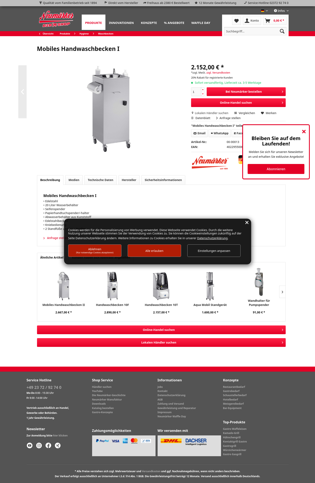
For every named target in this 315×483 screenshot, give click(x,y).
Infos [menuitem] (279, 11)
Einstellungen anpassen (214, 251)
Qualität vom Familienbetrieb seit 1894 (70, 3)
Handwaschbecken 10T (161, 305)
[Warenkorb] (275, 21)
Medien (74, 180)
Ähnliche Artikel (52, 257)
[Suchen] (282, 31)
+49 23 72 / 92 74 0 (44, 387)
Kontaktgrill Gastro (235, 441)
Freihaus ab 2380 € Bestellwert (168, 3)
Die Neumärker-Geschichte (109, 395)
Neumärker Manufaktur (107, 399)
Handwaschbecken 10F (112, 305)
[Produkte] (93, 22)
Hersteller (129, 180)
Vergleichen (244, 113)
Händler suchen (102, 387)
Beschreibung (50, 180)
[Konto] (252, 21)
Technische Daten (100, 180)
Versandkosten (151, 471)
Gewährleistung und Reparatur (177, 408)
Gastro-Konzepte (102, 412)
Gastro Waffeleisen (235, 429)
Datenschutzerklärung (171, 395)
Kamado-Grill (231, 433)
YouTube (97, 391)
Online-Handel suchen (251, 102)
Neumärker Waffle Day (172, 416)
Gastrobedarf (231, 391)
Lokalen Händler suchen (210, 113)
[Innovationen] (121, 22)
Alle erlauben (154, 251)
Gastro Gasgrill (232, 454)
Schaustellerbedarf (235, 395)
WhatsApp (220, 133)
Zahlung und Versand (171, 403)
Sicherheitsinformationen (163, 180)
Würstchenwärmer (234, 450)
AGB (160, 399)
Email (199, 133)
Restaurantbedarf (234, 387)
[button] (202, 89)
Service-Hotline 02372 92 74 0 (268, 3)
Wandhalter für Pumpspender (259, 303)
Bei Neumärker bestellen (254, 91)
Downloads (99, 403)
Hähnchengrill (232, 437)
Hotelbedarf (230, 399)
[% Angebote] (174, 22)
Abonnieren (276, 169)
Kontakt (163, 391)
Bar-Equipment (232, 408)
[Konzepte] (148, 22)
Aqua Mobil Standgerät (210, 305)
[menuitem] (93, 22)
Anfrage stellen (228, 118)
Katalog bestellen (103, 408)
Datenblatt (201, 118)
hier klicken (60, 435)
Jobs (160, 387)
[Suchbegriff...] (255, 31)
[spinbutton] (196, 91)
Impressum (165, 412)
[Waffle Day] (201, 22)
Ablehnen (95, 250)
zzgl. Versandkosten (218, 72)
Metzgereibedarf (233, 403)
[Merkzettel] (236, 21)
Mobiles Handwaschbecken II (63, 305)
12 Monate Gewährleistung (217, 3)
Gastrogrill (229, 446)
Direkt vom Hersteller (123, 3)
